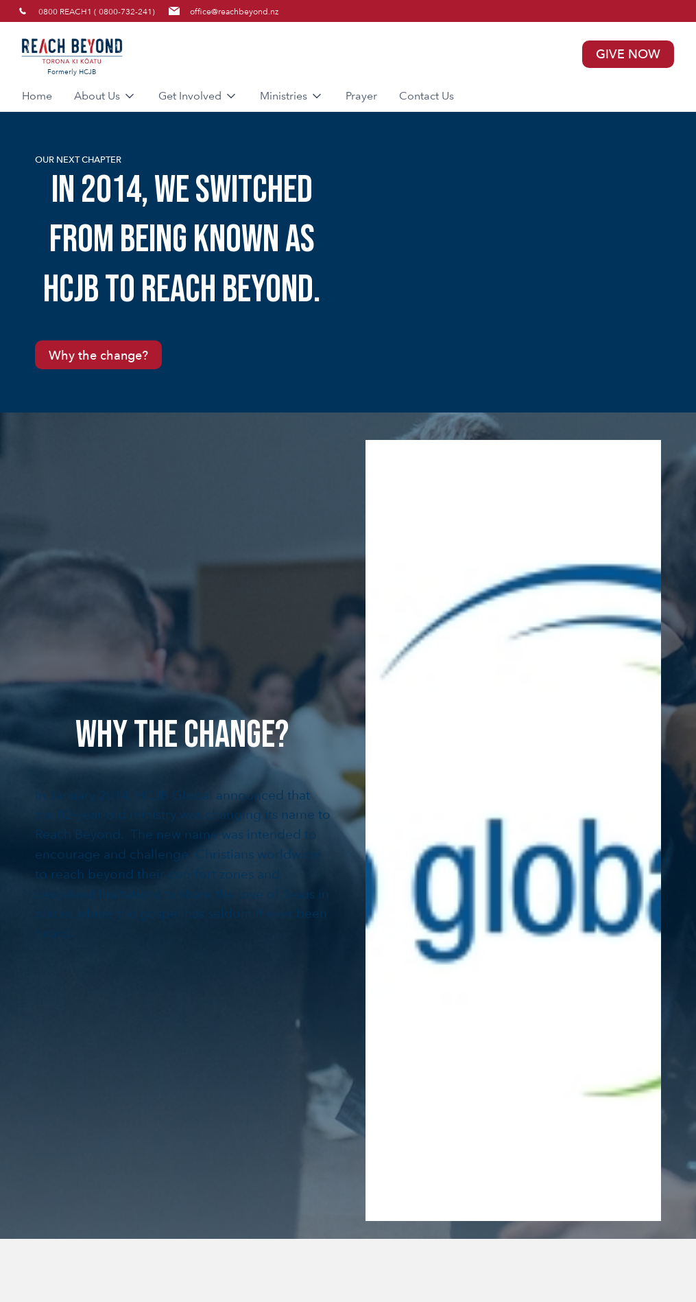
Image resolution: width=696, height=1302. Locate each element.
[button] (105, 96)
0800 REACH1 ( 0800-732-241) (96, 10)
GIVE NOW (628, 54)
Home (37, 95)
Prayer (361, 95)
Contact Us (426, 95)
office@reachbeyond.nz (234, 10)
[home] (184, 54)
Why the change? (98, 355)
